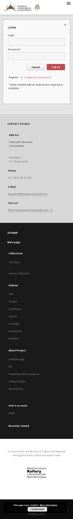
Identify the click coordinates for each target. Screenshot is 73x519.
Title (11, 294)
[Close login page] (65, 24)
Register (13, 77)
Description (15, 331)
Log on (56, 67)
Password (14, 49)
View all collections (19, 273)
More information (48, 505)
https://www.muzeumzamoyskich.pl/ (30, 210)
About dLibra (16, 389)
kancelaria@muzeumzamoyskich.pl (27, 194)
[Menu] (68, 3)
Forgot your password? (38, 77)
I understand (37, 509)
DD (10, 366)
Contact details (17, 381)
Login (12, 35)
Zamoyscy (14, 262)
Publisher (14, 338)
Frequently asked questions (24, 374)
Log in (12, 413)
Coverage (14, 323)
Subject (13, 316)
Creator (13, 301)
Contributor (15, 309)
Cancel (36, 67)
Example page (16, 359)
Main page (13, 242)
